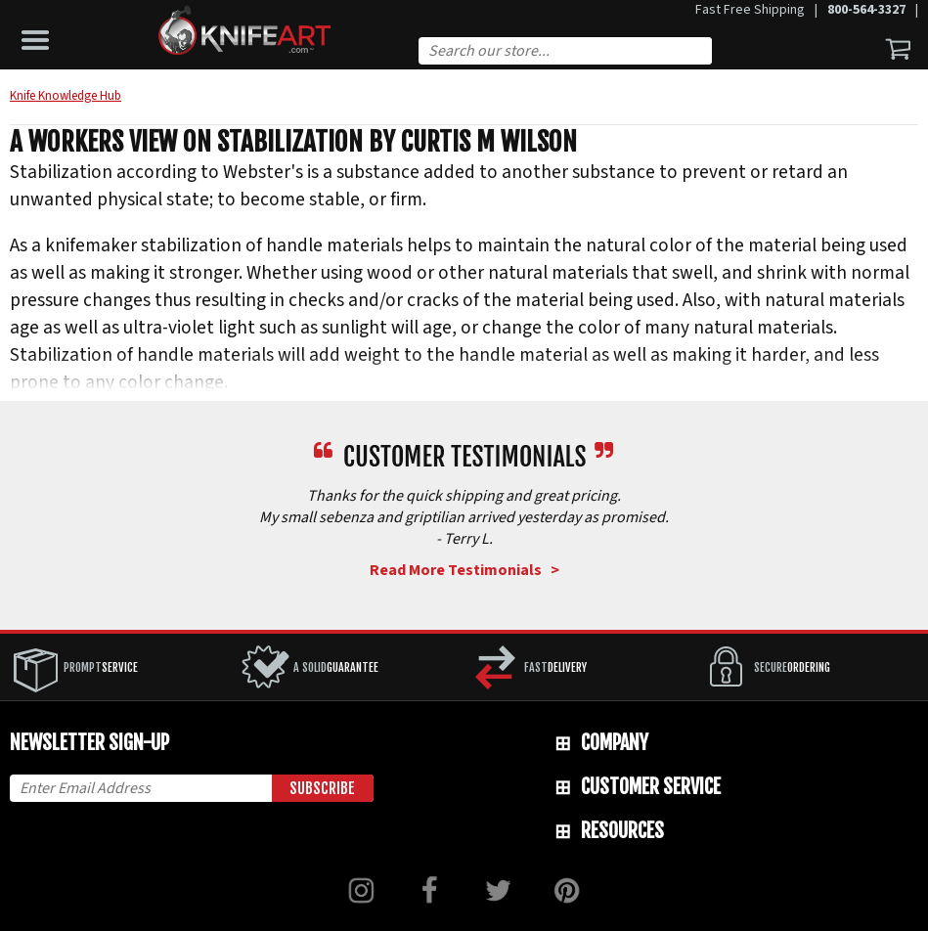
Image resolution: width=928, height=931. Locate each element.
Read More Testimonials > (464, 570)
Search (705, 53)
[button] (40, 35)
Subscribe (322, 788)
